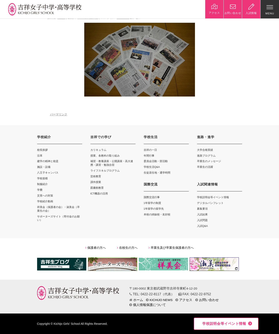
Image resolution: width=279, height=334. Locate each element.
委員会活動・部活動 (156, 161)
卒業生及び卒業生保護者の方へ (171, 247)
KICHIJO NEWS (159, 300)
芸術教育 (95, 176)
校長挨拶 (42, 149)
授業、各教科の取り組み (105, 155)
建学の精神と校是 (47, 161)
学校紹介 (44, 137)
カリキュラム (98, 149)
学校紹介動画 (45, 201)
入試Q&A (202, 225)
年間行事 (149, 155)
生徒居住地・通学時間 (157, 172)
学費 (39, 189)
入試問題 (202, 220)
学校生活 (151, 137)
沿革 (39, 155)
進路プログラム (206, 155)
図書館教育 (97, 187)
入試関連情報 (207, 184)
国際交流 (151, 184)
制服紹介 (42, 184)
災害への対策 (45, 195)
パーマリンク (58, 114)
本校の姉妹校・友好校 (157, 214)
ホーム (136, 300)
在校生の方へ (127, 247)
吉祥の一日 (150, 149)
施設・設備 (43, 166)
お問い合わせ (207, 300)
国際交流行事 (152, 197)
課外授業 (95, 182)
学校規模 (42, 178)
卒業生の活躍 (205, 166)
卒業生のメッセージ (209, 161)
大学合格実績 (205, 149)
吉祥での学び (100, 137)
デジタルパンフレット (210, 202)
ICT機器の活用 (99, 193)
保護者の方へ (95, 247)
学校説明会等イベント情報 (213, 197)
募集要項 (202, 208)
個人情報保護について (147, 305)
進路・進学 (205, 137)
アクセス (183, 300)
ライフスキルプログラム (105, 170)
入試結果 (202, 214)
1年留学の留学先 (154, 208)
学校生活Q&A (152, 166)
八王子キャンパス (47, 172)
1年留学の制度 (152, 202)
